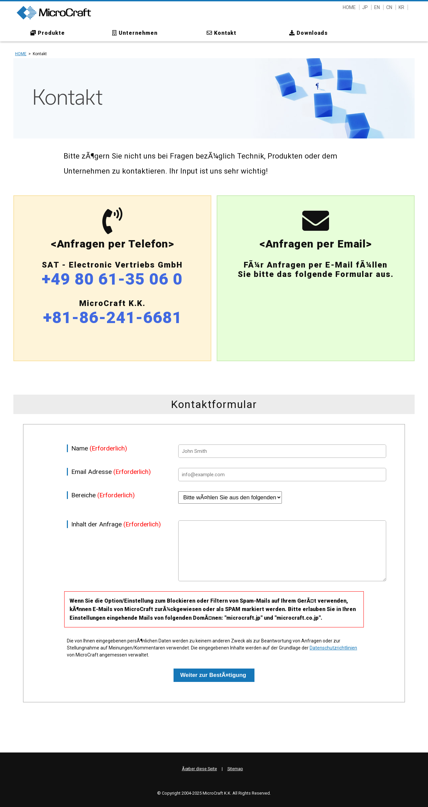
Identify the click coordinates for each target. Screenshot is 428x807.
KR (401, 7)
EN (377, 7)
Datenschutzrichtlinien (333, 647)
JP (365, 7)
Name (99, 448)
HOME (349, 7)
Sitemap (235, 768)
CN (389, 7)
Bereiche (103, 495)
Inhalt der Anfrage (116, 524)
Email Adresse (111, 472)
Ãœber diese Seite (199, 768)
